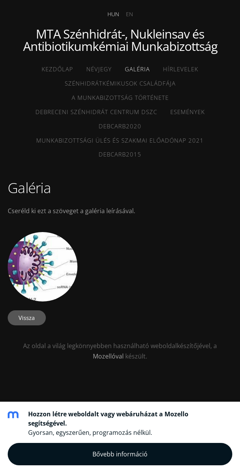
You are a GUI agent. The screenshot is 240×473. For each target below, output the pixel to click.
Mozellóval (108, 356)
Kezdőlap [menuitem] (57, 69)
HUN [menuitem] (113, 14)
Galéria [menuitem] (137, 69)
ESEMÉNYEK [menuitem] (187, 112)
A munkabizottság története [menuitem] (120, 97)
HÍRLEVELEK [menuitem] (180, 69)
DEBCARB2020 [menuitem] (120, 126)
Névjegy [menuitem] (99, 69)
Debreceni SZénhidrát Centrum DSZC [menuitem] (96, 112)
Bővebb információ (120, 454)
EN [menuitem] (129, 14)
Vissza (26, 318)
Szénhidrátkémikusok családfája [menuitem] (120, 83)
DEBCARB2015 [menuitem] (120, 154)
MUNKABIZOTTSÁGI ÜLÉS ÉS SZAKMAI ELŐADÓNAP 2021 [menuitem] (120, 140)
